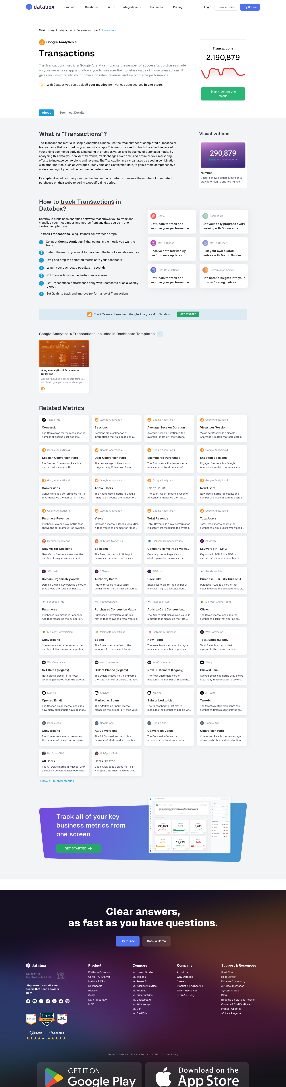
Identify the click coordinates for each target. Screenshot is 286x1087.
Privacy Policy (139, 1054)
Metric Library (46, 30)
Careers (181, 981)
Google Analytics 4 (87, 30)
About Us (182, 972)
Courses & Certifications (235, 1004)
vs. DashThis (140, 1013)
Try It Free (250, 7)
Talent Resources (187, 990)
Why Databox (185, 976)
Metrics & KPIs (97, 981)
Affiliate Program (231, 1013)
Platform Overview (99, 972)
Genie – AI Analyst (99, 976)
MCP (91, 1004)
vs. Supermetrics (142, 995)
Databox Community (233, 981)
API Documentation (232, 985)
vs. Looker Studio (143, 972)
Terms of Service (118, 1054)
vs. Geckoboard (142, 999)
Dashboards (95, 985)
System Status (230, 990)
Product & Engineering (190, 985)
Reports (93, 990)
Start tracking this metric (223, 94)
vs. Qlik (137, 1008)
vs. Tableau (139, 976)
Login (207, 7)
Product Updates (231, 1008)
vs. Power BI (140, 981)
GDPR (154, 1054)
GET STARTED (188, 314)
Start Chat (227, 972)
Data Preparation (98, 999)
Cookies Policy (169, 1054)
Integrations (65, 30)
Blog (224, 995)
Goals (91, 995)
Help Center (228, 976)
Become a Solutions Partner (238, 999)
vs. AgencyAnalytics (144, 985)
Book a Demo (226, 7)
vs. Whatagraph (142, 1004)
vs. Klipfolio (139, 990)
